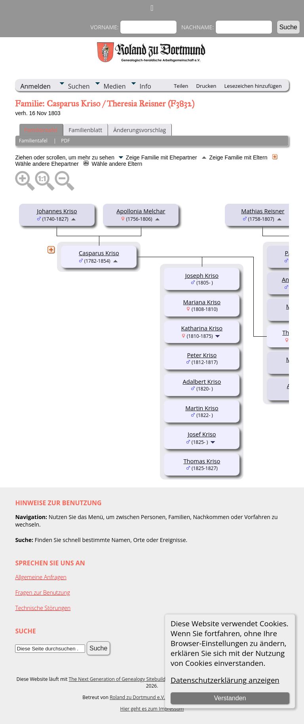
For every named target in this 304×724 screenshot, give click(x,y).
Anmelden (35, 86)
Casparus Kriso (99, 253)
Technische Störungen (42, 608)
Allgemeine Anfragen (40, 577)
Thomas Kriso (201, 461)
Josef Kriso (202, 434)
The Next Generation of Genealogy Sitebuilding (121, 679)
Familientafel (40, 130)
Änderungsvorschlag (139, 130)
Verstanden (230, 698)
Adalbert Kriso (202, 381)
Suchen (79, 86)
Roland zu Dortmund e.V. (137, 697)
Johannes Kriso (57, 211)
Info (145, 86)
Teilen (181, 85)
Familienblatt (85, 130)
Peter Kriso (202, 355)
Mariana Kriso (202, 302)
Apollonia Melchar (140, 211)
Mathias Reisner (262, 211)
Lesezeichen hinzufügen (253, 85)
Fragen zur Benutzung (42, 592)
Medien (115, 86)
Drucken (206, 85)
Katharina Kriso (202, 328)
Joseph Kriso (201, 275)
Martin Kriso (201, 408)
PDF (65, 140)
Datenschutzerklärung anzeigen (225, 680)
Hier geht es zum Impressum (152, 708)
